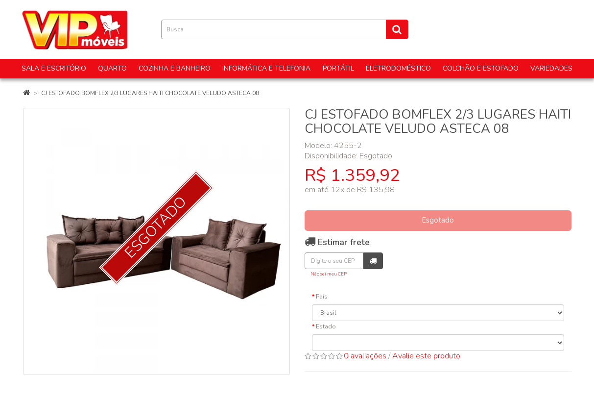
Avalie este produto (426, 356)
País (322, 297)
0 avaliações (365, 356)
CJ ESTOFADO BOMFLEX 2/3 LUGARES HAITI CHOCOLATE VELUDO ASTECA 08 (150, 93)
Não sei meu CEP (328, 274)
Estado (326, 326)
